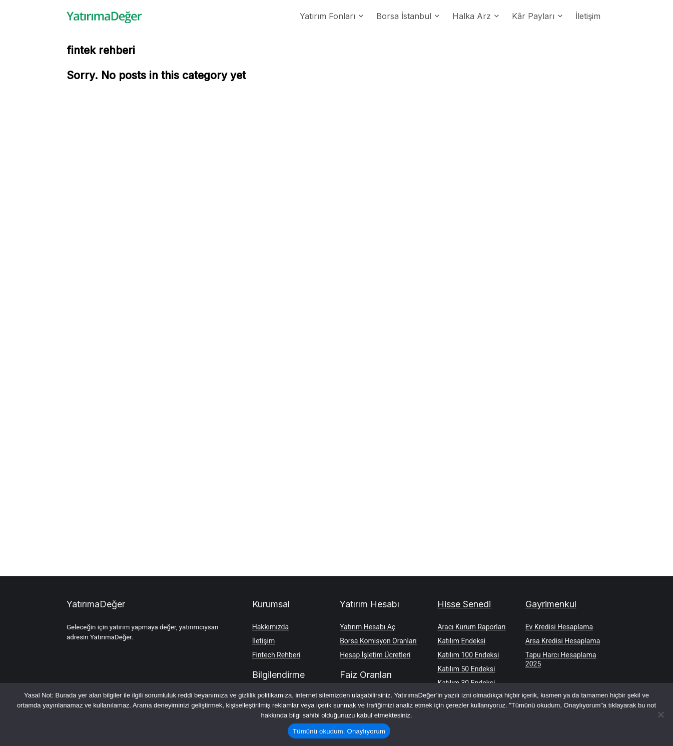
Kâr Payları (533, 16)
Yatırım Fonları (327, 16)
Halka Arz (471, 16)
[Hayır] (660, 714)
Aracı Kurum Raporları (471, 627)
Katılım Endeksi (461, 641)
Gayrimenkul (550, 604)
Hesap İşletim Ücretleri (375, 655)
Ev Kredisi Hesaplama (559, 627)
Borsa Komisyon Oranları (378, 641)
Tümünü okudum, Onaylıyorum (339, 731)
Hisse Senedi (464, 604)
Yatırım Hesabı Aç (367, 627)
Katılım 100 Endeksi (468, 655)
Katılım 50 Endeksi (466, 669)
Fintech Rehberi (276, 655)
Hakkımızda (270, 627)
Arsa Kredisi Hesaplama (562, 641)
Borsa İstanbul (403, 16)
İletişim (587, 16)
